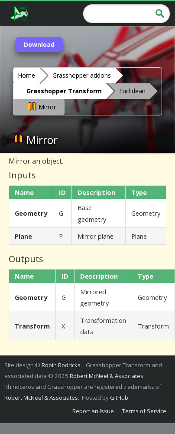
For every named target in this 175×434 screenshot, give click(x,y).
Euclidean (132, 91)
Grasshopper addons (81, 75)
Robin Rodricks (61, 365)
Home (26, 75)
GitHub (119, 397)
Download (39, 44)
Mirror (41, 106)
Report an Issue (93, 411)
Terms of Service (144, 411)
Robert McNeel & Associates (106, 376)
